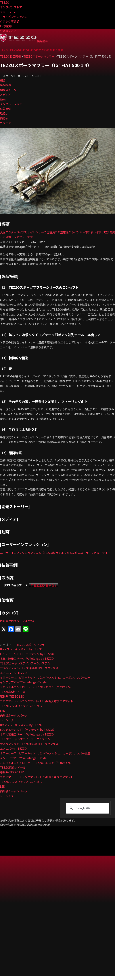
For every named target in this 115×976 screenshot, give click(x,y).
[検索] (86, 808)
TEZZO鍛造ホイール (13, 692)
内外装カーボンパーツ (13, 715)
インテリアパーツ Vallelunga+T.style (23, 682)
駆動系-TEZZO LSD (12, 696)
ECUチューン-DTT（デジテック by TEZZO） (28, 654)
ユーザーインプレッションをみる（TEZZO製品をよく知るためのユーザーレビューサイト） (56, 553)
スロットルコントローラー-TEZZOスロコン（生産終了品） (36, 687)
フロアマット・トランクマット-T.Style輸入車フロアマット (36, 701)
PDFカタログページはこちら (18, 621)
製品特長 (5, 85)
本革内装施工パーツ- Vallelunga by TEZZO (27, 658)
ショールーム (8, 12)
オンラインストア (11, 7)
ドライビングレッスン (13, 17)
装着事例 (5, 109)
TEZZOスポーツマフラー (31, 645)
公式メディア (8, 31)
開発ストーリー (9, 90)
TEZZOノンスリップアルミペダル (21, 706)
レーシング (7, 720)
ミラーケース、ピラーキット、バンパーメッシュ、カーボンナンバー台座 (45, 677)
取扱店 (4, 113)
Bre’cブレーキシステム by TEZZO (21, 649)
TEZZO (4, 2)
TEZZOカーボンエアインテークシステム (25, 663)
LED (2, 711)
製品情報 (42, 41)
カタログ (5, 123)
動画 (2, 99)
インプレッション (11, 104)
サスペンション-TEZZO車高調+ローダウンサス (29, 668)
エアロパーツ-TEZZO (13, 673)
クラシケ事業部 (9, 21)
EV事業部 (6, 26)
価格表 (4, 118)
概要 (2, 80)
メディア (5, 94)
